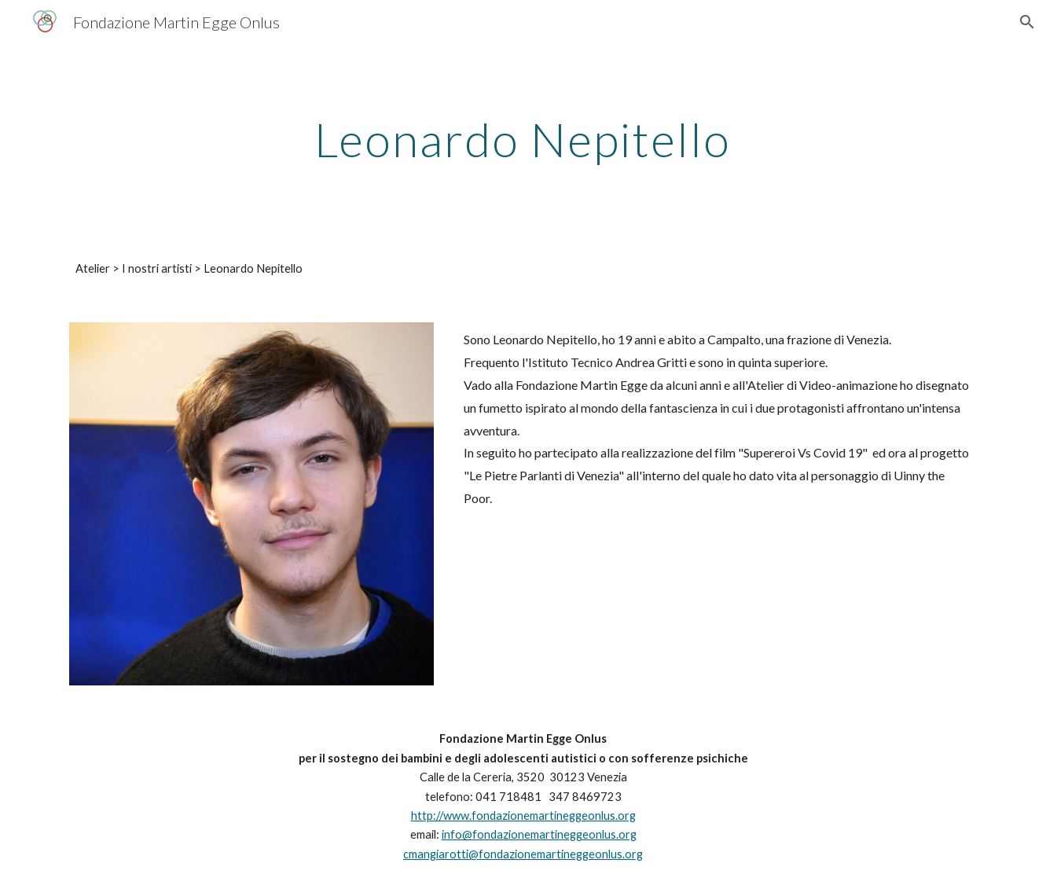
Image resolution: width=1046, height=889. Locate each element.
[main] (523, 139)
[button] (1027, 22)
